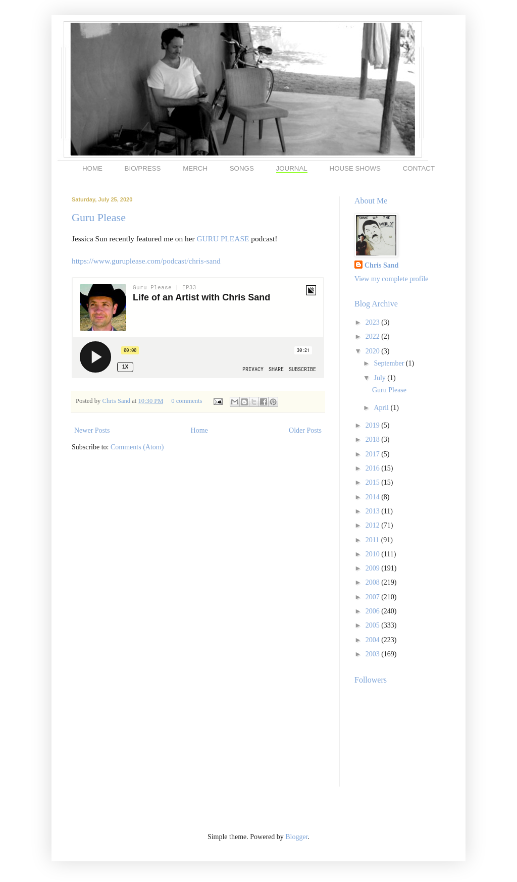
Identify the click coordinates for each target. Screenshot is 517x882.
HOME (92, 168)
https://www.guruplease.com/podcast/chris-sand (146, 260)
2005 (374, 625)
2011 (373, 540)
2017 (374, 454)
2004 (374, 640)
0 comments (186, 400)
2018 (374, 439)
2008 (374, 582)
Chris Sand (117, 400)
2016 (374, 468)
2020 (374, 351)
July (380, 378)
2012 (374, 525)
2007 (374, 597)
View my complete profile (391, 279)
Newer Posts (92, 430)
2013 (374, 511)
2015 (374, 482)
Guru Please (99, 217)
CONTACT (419, 168)
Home (199, 430)
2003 (374, 654)
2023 (374, 322)
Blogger (296, 837)
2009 (374, 568)
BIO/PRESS (143, 168)
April (382, 407)
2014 (374, 497)
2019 (374, 425)
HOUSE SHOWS (355, 168)
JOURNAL (291, 168)
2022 (374, 336)
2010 (374, 554)
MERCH (195, 168)
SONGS (242, 168)
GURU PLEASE (222, 238)
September (389, 363)
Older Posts (305, 430)
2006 (374, 611)
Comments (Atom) (137, 447)
